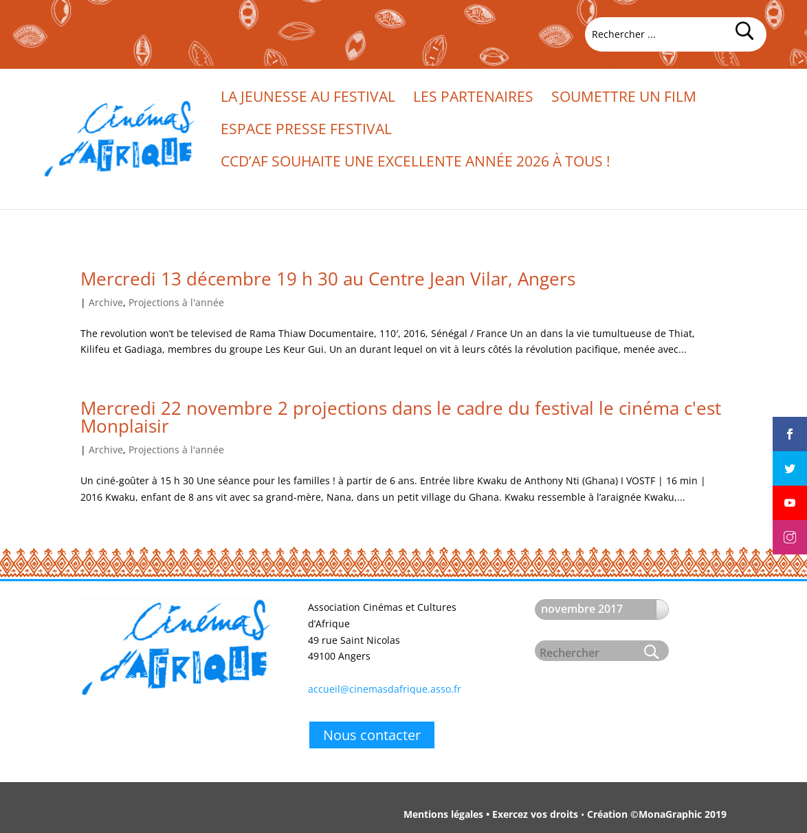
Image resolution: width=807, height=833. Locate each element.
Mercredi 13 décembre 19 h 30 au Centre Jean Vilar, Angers (327, 278)
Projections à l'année (176, 302)
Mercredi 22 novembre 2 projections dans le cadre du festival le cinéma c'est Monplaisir (400, 417)
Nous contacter (372, 735)
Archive (106, 302)
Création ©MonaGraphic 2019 (657, 814)
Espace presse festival (306, 131)
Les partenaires (473, 98)
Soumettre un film (623, 98)
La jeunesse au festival (308, 98)
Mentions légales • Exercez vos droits (491, 814)
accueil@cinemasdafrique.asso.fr (384, 688)
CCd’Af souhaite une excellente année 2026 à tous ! (415, 163)
